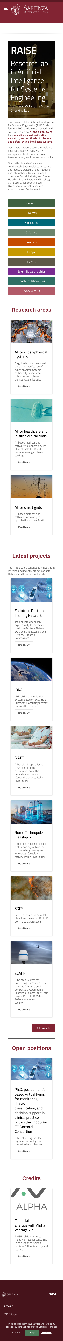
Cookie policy (46, 1332)
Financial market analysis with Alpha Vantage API (30, 1225)
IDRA (19, 690)
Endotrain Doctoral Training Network (30, 613)
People (31, 252)
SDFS (19, 908)
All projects (44, 1028)
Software (31, 232)
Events (31, 261)
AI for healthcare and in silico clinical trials (31, 433)
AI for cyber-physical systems (31, 354)
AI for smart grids (28, 507)
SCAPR (20, 973)
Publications (31, 222)
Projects (31, 213)
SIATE (19, 758)
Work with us (31, 291)
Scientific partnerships (31, 271)
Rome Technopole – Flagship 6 (30, 835)
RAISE (52, 1294)
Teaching (31, 242)
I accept (32, 1332)
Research (31, 203)
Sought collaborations (31, 281)
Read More (24, 386)
